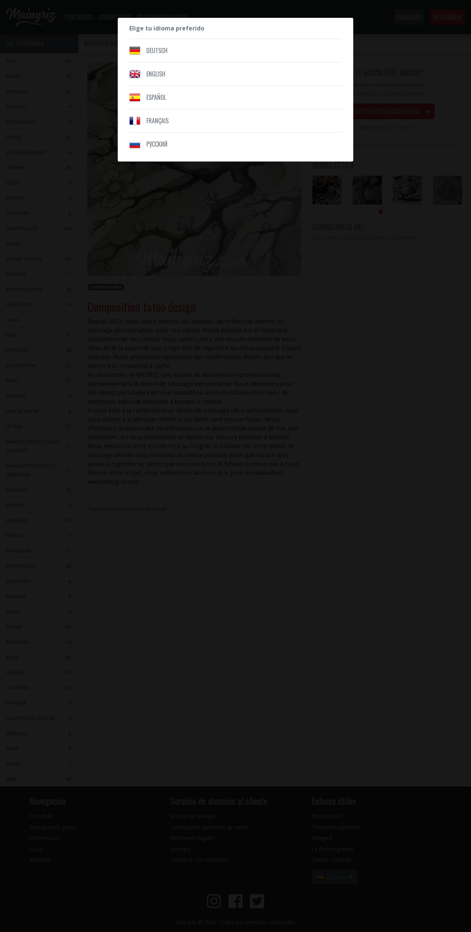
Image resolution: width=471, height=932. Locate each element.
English (155, 73)
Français (157, 120)
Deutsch (157, 50)
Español (156, 97)
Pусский (157, 144)
